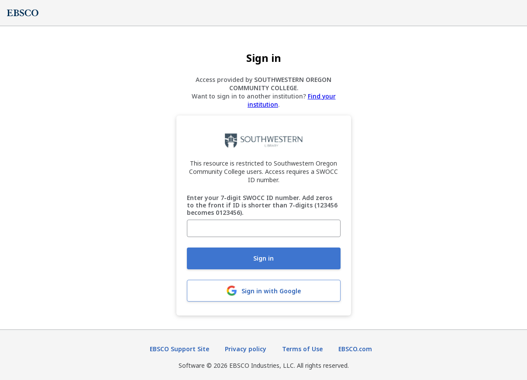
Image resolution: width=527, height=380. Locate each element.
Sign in (263, 258)
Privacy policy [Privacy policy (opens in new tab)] (245, 349)
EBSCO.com (355, 349)
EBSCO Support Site (179, 349)
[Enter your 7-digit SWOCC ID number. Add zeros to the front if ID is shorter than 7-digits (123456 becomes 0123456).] (264, 228)
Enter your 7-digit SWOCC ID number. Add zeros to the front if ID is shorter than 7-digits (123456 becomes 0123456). (262, 205)
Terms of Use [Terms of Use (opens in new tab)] (302, 349)
